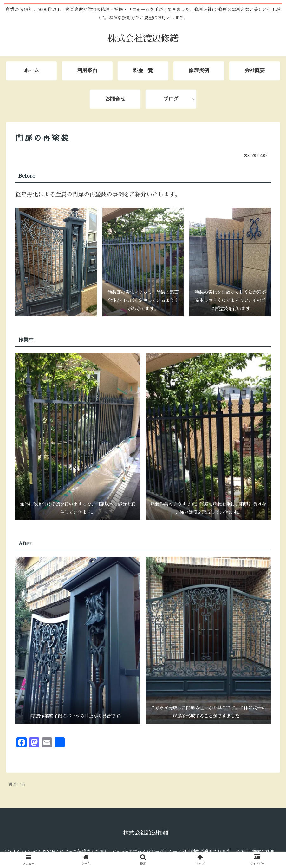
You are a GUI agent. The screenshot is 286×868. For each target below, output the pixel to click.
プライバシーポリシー (155, 851)
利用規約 (190, 851)
